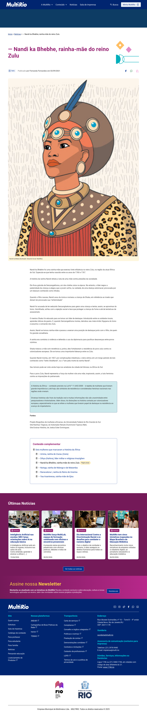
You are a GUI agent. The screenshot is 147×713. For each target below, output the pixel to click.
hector (34, 632)
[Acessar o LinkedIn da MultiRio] (137, 607)
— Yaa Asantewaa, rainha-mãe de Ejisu (56, 476)
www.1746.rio (108, 667)
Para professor (14, 637)
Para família (13, 645)
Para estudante (14, 641)
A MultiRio (47, 4)
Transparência (70, 616)
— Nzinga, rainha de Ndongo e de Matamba (58, 467)
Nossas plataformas (40, 616)
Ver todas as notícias (73, 569)
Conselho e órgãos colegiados (77, 629)
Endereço (101, 616)
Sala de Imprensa (88, 4)
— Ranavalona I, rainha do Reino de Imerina (57, 472)
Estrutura (11, 625)
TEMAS (35, 636)
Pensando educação (16, 654)
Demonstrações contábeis (75, 642)
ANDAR (35, 621)
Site (10, 616)
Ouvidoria (101, 630)
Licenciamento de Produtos (15, 659)
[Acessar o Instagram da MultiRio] (119, 607)
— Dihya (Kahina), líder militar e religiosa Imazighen (61, 458)
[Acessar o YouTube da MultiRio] (114, 607)
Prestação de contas (73, 638)
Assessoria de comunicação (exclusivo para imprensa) (117, 642)
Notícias (73, 4)
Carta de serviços (72, 621)
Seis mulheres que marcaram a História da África (57, 449)
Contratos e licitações (74, 647)
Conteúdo (61, 4)
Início (10, 34)
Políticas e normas (72, 634)
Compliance (70, 625)
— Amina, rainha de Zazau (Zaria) (53, 454)
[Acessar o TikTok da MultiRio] (124, 607)
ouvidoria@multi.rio (105, 635)
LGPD (67, 656)
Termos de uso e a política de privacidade (76, 661)
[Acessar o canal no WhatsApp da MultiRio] (133, 607)
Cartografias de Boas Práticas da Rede (44, 626)
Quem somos (13, 621)
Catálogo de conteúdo (17, 633)
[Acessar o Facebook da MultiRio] (128, 607)
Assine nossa (35, 584)
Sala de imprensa (15, 629)
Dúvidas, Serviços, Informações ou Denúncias (113, 656)
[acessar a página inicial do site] (16, 4)
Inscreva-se (113, 591)
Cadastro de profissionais (75, 651)
